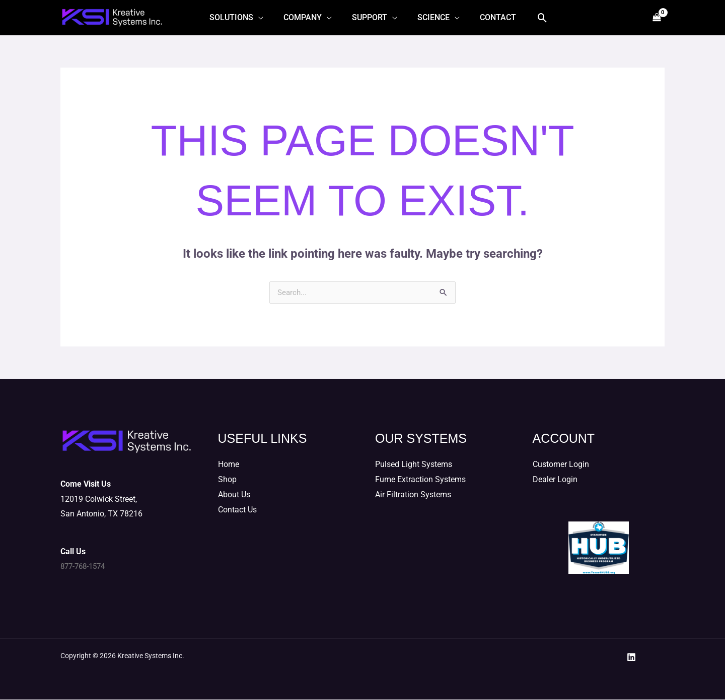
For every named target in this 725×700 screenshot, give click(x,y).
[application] (266, 17)
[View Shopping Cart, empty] (656, 18)
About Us (234, 495)
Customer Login (561, 465)
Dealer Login (555, 480)
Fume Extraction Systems (420, 480)
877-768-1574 (85, 566)
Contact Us (237, 510)
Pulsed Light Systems (413, 465)
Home (228, 465)
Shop (227, 480)
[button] (532, 18)
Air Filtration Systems (413, 495)
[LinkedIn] (631, 657)
